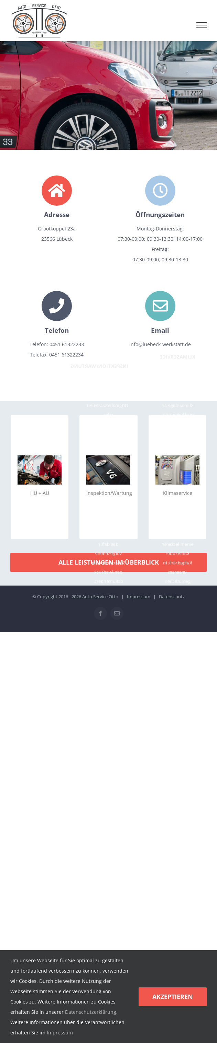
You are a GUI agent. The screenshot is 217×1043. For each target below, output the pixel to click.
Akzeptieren (172, 997)
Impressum (138, 596)
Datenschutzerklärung (90, 1012)
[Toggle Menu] (201, 25)
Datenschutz (172, 596)
